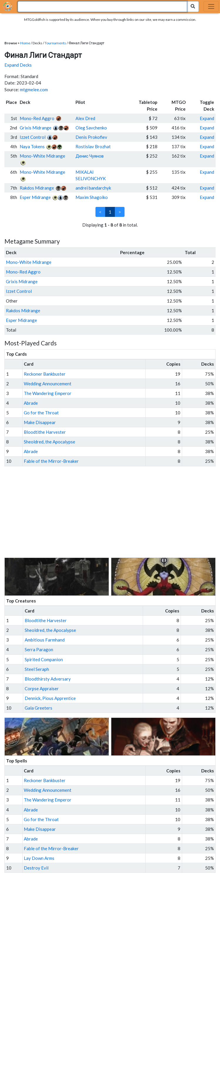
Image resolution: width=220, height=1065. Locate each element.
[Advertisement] (115, 512)
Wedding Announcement (47, 383)
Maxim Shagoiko (91, 197)
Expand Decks (18, 64)
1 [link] (110, 212)
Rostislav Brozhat (93, 146)
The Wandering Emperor (47, 393)
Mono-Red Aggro (37, 118)
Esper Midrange (35, 197)
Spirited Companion (44, 659)
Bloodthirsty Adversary (48, 678)
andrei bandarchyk (93, 187)
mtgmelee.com (34, 89)
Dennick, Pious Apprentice (50, 698)
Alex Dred (85, 118)
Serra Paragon (39, 649)
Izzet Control (33, 137)
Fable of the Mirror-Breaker (51, 461)
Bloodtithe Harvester (45, 432)
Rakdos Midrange (37, 187)
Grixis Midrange (35, 127)
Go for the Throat (41, 412)
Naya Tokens (32, 146)
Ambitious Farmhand (45, 639)
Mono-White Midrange (42, 155)
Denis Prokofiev (91, 137)
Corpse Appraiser (42, 688)
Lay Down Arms (39, 858)
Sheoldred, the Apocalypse (49, 441)
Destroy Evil (36, 867)
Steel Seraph (37, 669)
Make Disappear (40, 422)
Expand (207, 118)
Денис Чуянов (89, 155)
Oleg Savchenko (91, 127)
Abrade (31, 403)
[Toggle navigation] (211, 6)
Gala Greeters (38, 707)
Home (25, 43)
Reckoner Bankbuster (45, 374)
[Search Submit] (193, 6)
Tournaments (55, 43)
